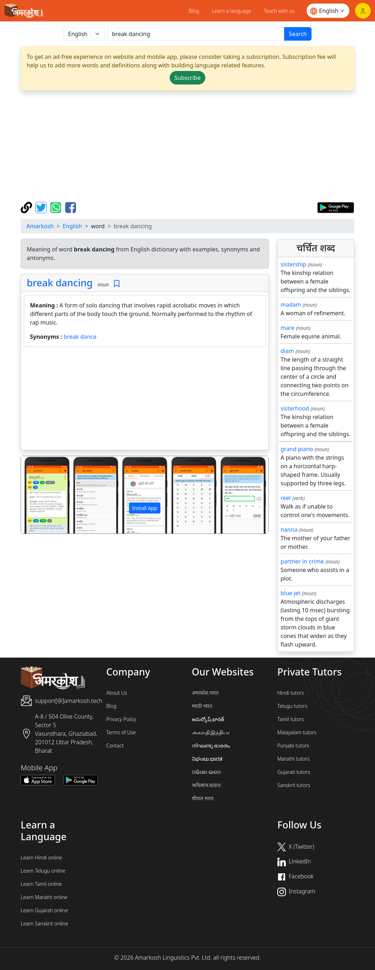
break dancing (60, 282)
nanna (289, 530)
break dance (79, 337)
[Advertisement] (144, 400)
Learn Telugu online (43, 870)
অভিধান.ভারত (206, 785)
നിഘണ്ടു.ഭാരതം (211, 745)
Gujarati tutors (293, 772)
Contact (115, 745)
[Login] (363, 11)
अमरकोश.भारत (205, 692)
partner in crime (302, 561)
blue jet (290, 593)
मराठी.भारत (202, 706)
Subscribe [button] (187, 78)
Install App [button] (144, 508)
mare (287, 328)
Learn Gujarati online (44, 910)
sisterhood (295, 408)
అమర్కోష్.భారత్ (208, 719)
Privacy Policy (121, 719)
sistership (293, 264)
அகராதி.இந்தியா (211, 732)
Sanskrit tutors (293, 785)
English (72, 226)
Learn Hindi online (41, 857)
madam (291, 304)
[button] (39, 495)
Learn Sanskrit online (44, 923)
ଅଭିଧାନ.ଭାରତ (206, 772)
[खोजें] (195, 34)
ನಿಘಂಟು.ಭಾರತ (207, 758)
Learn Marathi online (44, 897)
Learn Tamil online (41, 883)
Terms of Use (121, 732)
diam (287, 351)
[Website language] (328, 11)
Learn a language (231, 10)
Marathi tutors (293, 758)
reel (286, 498)
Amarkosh (40, 226)
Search (298, 34)
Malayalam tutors (297, 732)
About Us (116, 692)
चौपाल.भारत (203, 798)
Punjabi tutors (293, 745)
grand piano (297, 449)
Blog (194, 10)
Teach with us (279, 10)
